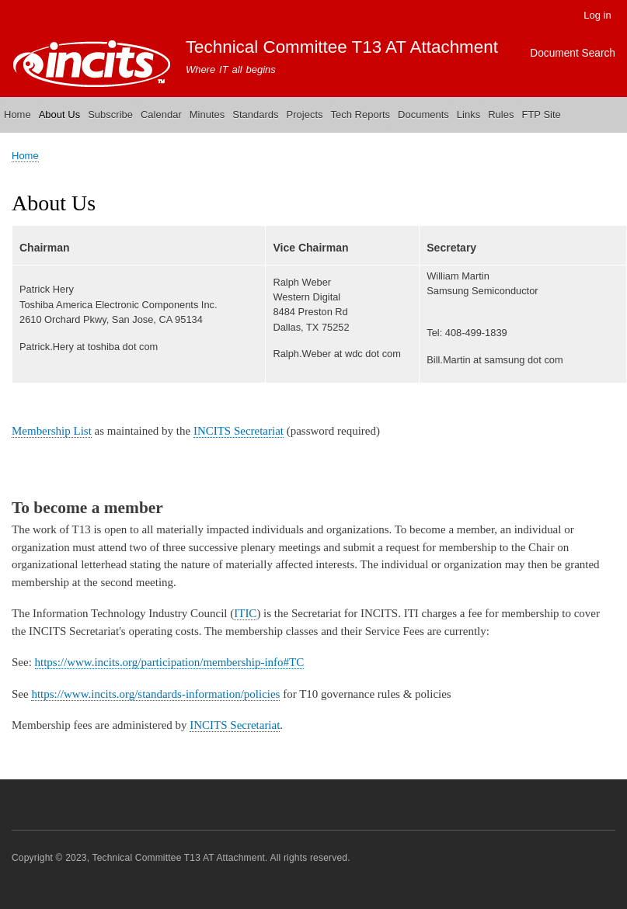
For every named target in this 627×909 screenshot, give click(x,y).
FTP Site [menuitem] (540, 114)
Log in (597, 15)
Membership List (52, 431)
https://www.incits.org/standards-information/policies (155, 694)
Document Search (572, 53)
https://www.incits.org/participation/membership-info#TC (170, 662)
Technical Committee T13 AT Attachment (342, 47)
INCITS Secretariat (238, 431)
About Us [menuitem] (59, 114)
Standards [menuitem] (255, 114)
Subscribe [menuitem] (110, 114)
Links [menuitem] (468, 114)
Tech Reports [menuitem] (361, 114)
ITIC (245, 613)
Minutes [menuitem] (207, 114)
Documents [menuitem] (423, 114)
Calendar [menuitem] (161, 114)
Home (25, 155)
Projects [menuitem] (305, 114)
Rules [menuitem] (501, 114)
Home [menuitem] (17, 114)
